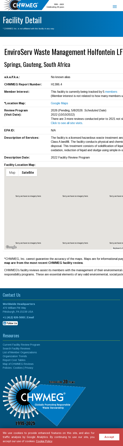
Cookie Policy (44, 441)
